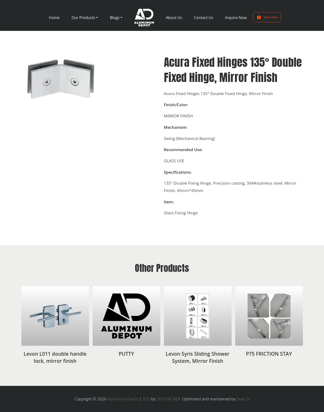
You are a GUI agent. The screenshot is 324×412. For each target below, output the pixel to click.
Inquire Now (236, 17)
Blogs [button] (114, 17)
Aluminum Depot (123, 399)
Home (54, 17)
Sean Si (243, 399)
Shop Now (267, 17)
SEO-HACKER (168, 399)
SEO (146, 399)
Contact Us (203, 17)
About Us (174, 17)
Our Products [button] (83, 17)
